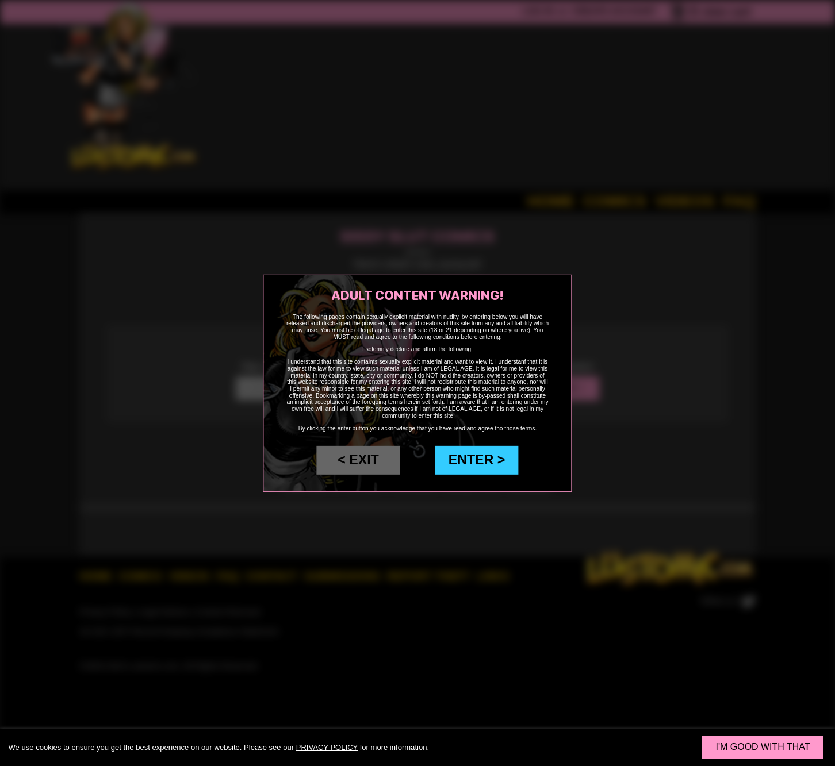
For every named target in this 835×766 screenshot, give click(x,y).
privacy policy (327, 747)
